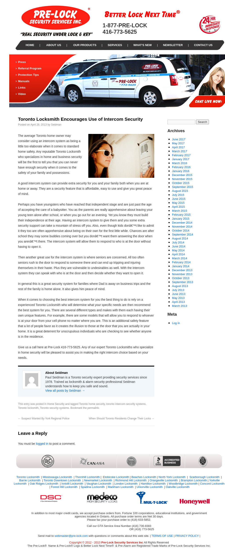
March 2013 (179, 306)
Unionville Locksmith (149, 487)
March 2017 (179, 151)
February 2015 (181, 214)
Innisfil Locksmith (73, 483)
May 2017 (178, 143)
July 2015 (178, 194)
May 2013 (178, 298)
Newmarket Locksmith (98, 480)
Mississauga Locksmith (58, 477)
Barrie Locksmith (30, 480)
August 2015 (180, 191)
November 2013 (182, 274)
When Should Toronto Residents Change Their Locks (121, 418)
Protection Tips (28, 74)
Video (22, 94)
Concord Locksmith (212, 483)
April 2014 (178, 254)
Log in (176, 323)
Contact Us (203, 45)
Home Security (56, 404)
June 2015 (178, 198)
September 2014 (182, 234)
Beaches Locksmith (143, 477)
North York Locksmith (172, 477)
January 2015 (180, 218)
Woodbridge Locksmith (183, 483)
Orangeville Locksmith (164, 480)
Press (22, 62)
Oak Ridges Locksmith (44, 483)
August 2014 (180, 238)
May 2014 (178, 250)
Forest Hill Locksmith (64, 487)
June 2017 (178, 139)
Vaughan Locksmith (99, 483)
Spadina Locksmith (93, 487)
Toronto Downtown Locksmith (63, 480)
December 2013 (182, 270)
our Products (84, 45)
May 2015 (178, 202)
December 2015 (182, 175)
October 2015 (180, 183)
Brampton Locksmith (194, 480)
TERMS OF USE (162, 535)
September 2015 (182, 187)
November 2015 (182, 179)
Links (21, 87)
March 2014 (179, 258)
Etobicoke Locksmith (115, 477)
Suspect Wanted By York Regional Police (43, 418)
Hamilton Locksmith (153, 483)
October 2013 (180, 278)
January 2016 (180, 171)
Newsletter (173, 45)
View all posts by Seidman (65, 390)
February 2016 (181, 167)
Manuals (23, 81)
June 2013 (178, 294)
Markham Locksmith (121, 487)
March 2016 (179, 163)
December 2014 (182, 222)
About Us (53, 45)
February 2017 (181, 155)
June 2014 (178, 246)
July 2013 (178, 290)
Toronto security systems (54, 407)
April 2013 (178, 302)
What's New (142, 45)
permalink (93, 407)
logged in (42, 443)
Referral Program (29, 68)
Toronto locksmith (28, 407)
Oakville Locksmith (177, 487)
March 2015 (179, 210)
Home (30, 45)
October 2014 (180, 230)
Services (115, 45)
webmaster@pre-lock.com (71, 535)
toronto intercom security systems (126, 404)
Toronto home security (92, 404)
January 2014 (180, 266)
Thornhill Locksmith (87, 477)
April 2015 (178, 206)
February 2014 (181, 262)
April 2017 (178, 147)
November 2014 (182, 226)
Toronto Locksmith (28, 477)
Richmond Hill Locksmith (131, 480)
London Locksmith (126, 483)
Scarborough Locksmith (204, 477)
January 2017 (180, 159)
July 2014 (178, 242)
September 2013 (182, 282)
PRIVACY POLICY (187, 535)
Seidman (56, 124)
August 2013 (180, 286)
